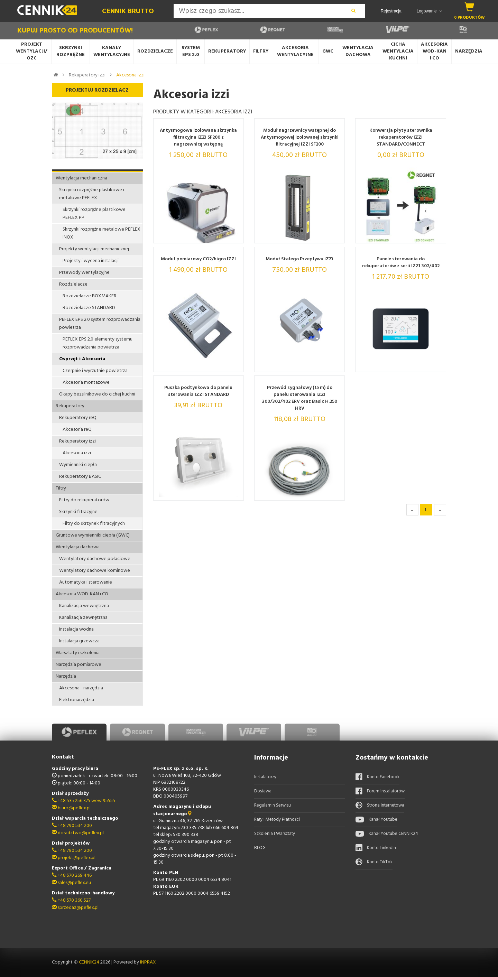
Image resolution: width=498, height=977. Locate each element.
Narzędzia (468, 51)
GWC (327, 51)
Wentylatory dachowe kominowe (94, 571)
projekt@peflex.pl (73, 858)
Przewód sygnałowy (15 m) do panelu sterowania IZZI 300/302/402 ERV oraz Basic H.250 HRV (299, 398)
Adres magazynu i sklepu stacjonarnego (182, 810)
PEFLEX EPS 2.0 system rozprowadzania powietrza (99, 324)
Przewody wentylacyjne (84, 273)
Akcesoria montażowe (86, 383)
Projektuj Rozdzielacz (97, 90)
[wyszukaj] (353, 11)
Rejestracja (391, 11)
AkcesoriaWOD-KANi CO (434, 51)
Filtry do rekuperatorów (84, 500)
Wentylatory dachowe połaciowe (94, 559)
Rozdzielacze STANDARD (89, 308)
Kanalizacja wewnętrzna (84, 606)
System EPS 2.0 (191, 51)
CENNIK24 (89, 962)
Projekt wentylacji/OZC (31, 51)
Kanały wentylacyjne (111, 51)
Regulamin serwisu (272, 805)
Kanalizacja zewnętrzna (83, 618)
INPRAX (148, 962)
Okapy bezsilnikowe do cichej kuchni (97, 394)
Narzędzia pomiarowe (78, 665)
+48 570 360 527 (71, 900)
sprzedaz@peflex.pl (75, 908)
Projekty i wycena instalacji (91, 261)
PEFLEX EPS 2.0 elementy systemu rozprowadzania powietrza (97, 343)
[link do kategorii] (63, 74)
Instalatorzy (265, 777)
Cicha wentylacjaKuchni (398, 51)
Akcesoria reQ (77, 430)
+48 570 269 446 (72, 876)
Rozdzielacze (155, 51)
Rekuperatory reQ (77, 418)
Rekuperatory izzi (87, 75)
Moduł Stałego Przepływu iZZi (299, 259)
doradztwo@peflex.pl (78, 833)
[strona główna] (56, 74)
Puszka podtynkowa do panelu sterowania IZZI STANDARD (198, 391)
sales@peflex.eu (71, 883)
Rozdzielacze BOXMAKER (90, 296)
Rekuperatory (227, 51)
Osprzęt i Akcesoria (82, 359)
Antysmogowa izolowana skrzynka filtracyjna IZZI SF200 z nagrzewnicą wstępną (198, 137)
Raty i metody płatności (277, 819)
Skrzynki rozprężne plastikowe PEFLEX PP (94, 214)
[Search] (258, 11)
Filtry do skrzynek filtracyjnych (94, 524)
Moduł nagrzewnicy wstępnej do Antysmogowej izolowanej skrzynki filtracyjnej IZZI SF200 (300, 137)
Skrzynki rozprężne (70, 51)
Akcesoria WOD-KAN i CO (82, 594)
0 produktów (469, 17)
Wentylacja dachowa (358, 51)
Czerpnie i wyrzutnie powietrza (95, 371)
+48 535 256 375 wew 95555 (83, 801)
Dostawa (262, 791)
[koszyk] (469, 6)
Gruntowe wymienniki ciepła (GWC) (93, 535)
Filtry (260, 51)
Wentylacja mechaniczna (81, 178)
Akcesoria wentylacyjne (295, 51)
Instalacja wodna (76, 629)
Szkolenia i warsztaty (274, 833)
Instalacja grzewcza (79, 641)
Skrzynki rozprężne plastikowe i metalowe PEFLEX (91, 194)
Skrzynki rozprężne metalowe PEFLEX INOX (101, 233)
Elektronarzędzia (76, 700)
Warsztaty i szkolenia (78, 653)
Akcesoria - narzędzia (81, 688)
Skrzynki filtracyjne (78, 512)
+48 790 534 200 (72, 826)
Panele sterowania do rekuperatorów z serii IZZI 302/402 (401, 263)
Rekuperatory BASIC (80, 477)
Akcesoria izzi (130, 75)
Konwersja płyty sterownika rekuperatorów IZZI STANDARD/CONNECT (400, 137)
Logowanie (429, 11)
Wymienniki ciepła (78, 465)
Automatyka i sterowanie (85, 582)
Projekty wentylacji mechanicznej (94, 249)
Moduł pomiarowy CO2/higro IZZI (198, 259)
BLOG (260, 848)
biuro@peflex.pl (71, 808)
